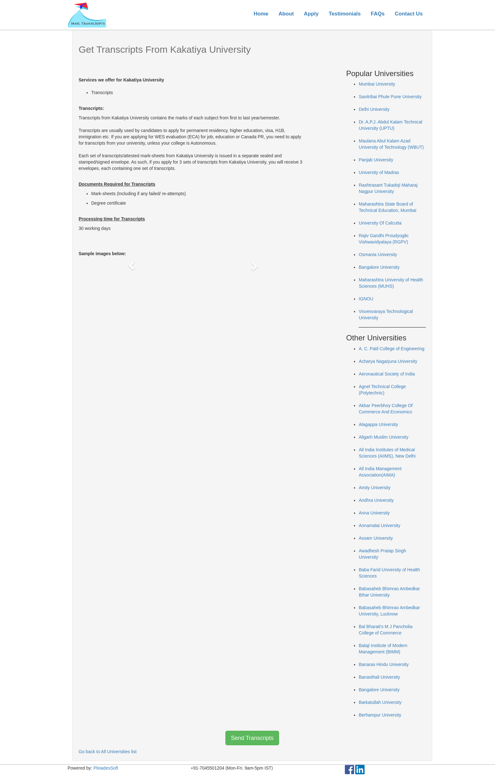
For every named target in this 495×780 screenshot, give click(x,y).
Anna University (374, 512)
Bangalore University (379, 267)
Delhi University (374, 109)
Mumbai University (377, 84)
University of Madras (379, 172)
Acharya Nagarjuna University (388, 361)
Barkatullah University (380, 702)
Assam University (376, 538)
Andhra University (376, 500)
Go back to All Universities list (108, 751)
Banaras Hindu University (384, 664)
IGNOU (366, 298)
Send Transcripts (252, 738)
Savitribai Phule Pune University (390, 96)
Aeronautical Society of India (386, 373)
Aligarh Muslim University (383, 437)
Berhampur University (380, 714)
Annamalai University (379, 525)
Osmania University (378, 254)
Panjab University (376, 159)
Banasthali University (379, 677)
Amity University (374, 487)
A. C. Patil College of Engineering (391, 348)
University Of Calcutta (380, 222)
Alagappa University (378, 424)
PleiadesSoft (105, 768)
